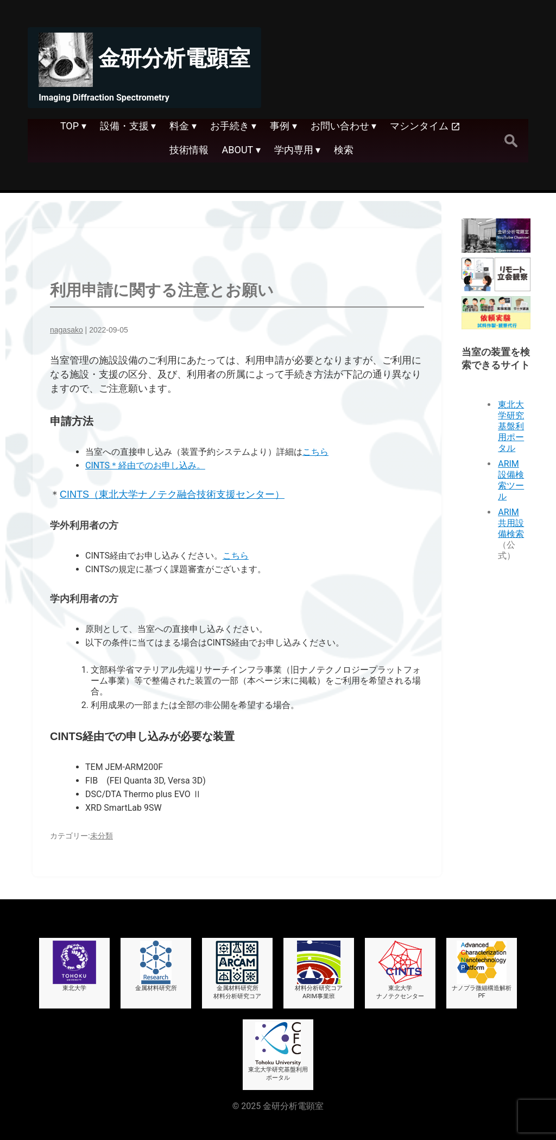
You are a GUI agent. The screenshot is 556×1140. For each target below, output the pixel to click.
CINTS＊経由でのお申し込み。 (145, 465)
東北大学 (74, 966)
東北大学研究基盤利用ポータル (511, 426)
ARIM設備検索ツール (511, 480)
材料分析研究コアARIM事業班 (319, 970)
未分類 (101, 835)
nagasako (66, 329)
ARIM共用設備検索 (511, 523)
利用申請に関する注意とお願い (162, 290)
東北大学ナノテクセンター (400, 970)
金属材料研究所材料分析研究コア (237, 970)
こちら (315, 452)
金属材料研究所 (156, 966)
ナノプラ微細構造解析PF (481, 970)
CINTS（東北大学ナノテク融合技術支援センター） (172, 494)
